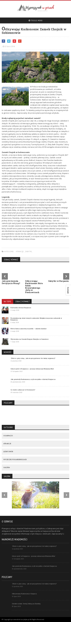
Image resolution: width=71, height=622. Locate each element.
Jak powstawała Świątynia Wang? (11, 282)
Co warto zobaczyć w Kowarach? (23, 390)
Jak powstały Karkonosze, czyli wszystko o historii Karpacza (33, 379)
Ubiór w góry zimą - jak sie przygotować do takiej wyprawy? (33, 358)
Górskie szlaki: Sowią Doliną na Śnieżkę (26, 604)
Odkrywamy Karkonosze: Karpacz (24, 594)
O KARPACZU (8, 436)
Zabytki (28, 251)
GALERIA (6, 467)
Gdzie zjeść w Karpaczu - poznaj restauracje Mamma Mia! (32, 369)
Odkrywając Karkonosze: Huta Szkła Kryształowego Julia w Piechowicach (34, 287)
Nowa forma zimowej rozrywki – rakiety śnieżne (28, 329)
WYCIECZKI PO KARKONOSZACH (15, 459)
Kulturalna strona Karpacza (21, 308)
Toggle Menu (36, 20)
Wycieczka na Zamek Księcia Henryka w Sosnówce (29, 339)
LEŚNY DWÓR (8, 451)
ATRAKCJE (20, 251)
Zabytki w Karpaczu (58, 281)
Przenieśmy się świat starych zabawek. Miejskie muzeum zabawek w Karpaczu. (36, 319)
